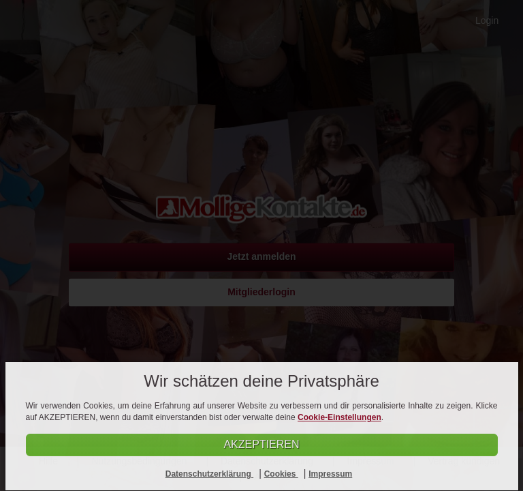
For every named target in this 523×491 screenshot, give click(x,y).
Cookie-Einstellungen (339, 417)
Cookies (281, 474)
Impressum (330, 474)
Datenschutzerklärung (209, 474)
